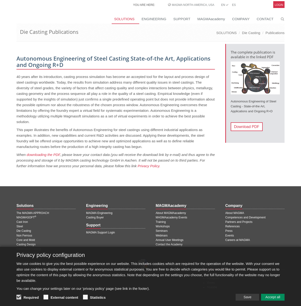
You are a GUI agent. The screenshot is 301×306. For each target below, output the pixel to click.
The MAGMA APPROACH (32, 213)
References (232, 226)
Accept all (271, 300)
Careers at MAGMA (237, 240)
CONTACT (265, 19)
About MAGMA (234, 213)
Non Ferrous (24, 235)
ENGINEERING (154, 19)
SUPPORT (181, 19)
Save (242, 300)
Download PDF (246, 127)
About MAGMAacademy (171, 213)
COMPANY (241, 19)
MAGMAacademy (211, 19)
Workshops (163, 226)
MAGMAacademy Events (171, 217)
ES (234, 5)
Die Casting (251, 33)
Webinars (161, 235)
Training (161, 222)
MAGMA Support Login (100, 232)
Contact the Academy (169, 244)
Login (279, 5)
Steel (19, 226)
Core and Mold (25, 240)
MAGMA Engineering (99, 213)
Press (229, 230)
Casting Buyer (95, 217)
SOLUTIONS (124, 19)
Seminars (162, 230)
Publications (275, 33)
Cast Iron (22, 222)
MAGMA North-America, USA (193, 5)
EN (225, 5)
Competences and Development (245, 217)
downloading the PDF (43, 155)
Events (229, 235)
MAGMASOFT (26, 217)
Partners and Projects (238, 222)
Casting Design (26, 244)
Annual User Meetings (169, 240)
